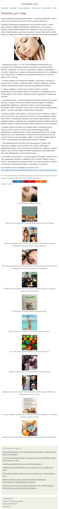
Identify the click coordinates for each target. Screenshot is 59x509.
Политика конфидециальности (10, 503)
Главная (4, 8)
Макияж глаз (29, 4)
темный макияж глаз (51, 175)
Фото (55, 8)
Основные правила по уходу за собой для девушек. (22, 464)
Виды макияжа (24, 8)
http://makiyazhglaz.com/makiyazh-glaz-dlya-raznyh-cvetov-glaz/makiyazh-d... (29, 170)
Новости (13, 8)
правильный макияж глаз (25, 175)
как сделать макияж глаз (39, 175)
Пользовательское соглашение (15, 501)
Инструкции (46, 8)
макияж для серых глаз (21, 178)
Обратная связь (7, 506)
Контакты (5, 501)
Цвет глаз (36, 8)
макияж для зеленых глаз (34, 178)
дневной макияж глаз (12, 175)
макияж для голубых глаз (7, 178)
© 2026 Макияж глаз (8, 498)
